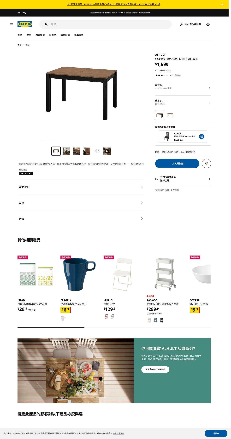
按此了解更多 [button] (118, 433)
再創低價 (65, 35)
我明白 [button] (216, 433)
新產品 (52, 35)
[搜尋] (111, 24)
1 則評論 (176, 75)
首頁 (19, 45)
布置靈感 (40, 35)
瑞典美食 (78, 35)
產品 (27, 45)
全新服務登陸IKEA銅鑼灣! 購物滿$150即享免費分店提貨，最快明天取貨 (120, 12)
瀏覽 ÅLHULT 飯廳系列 (155, 369)
